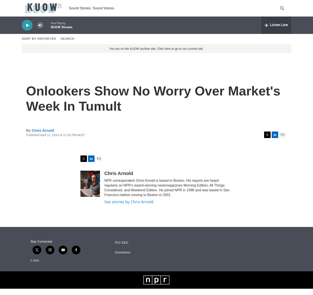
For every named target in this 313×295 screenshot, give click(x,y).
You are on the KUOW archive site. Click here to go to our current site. (156, 55)
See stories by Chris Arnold (128, 208)
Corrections (122, 258)
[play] (27, 31)
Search (67, 45)
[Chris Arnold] (90, 190)
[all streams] (276, 31)
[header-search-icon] (284, 11)
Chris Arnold (43, 137)
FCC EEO (121, 249)
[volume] (40, 32)
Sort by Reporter (39, 45)
